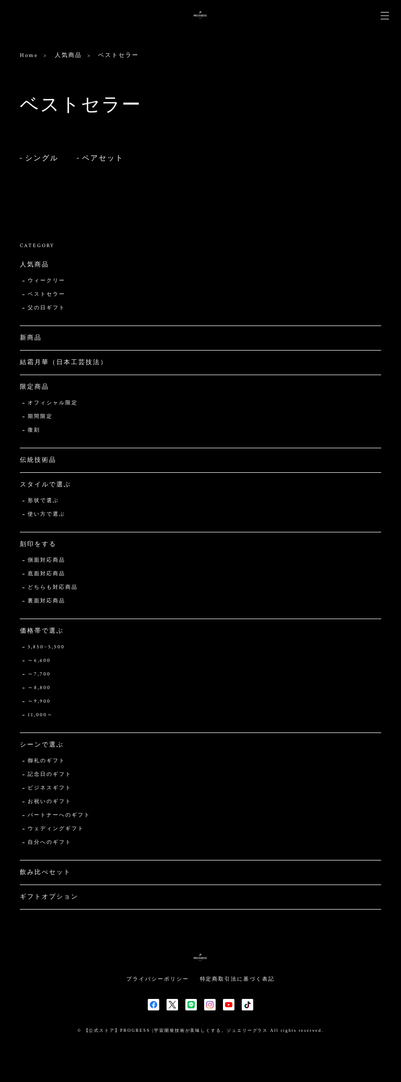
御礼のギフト (46, 761)
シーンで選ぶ (42, 745)
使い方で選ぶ (46, 514)
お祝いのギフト (49, 801)
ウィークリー (46, 280)
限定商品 (34, 387)
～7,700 (39, 674)
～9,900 (39, 701)
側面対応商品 (46, 560)
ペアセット (103, 158)
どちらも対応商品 (52, 587)
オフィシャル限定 (52, 403)
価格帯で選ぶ (42, 631)
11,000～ (40, 715)
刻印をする (38, 544)
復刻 (34, 430)
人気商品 (68, 55)
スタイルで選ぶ (45, 484)
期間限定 (40, 416)
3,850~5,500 (46, 647)
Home (29, 55)
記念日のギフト (49, 774)
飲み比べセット (45, 872)
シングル (41, 158)
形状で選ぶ (43, 500)
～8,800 (39, 687)
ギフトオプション (49, 897)
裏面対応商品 (46, 601)
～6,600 (39, 660)
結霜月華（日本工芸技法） (63, 362)
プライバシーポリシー (157, 979)
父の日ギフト (46, 308)
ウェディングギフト (56, 828)
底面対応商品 (46, 574)
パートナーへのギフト (59, 815)
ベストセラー (46, 294)
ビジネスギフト (49, 788)
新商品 (31, 338)
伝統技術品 (38, 460)
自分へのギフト (49, 842)
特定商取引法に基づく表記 (237, 979)
